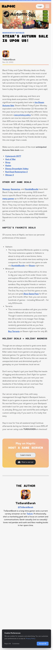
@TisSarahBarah (25, 507)
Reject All (7, 643)
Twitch (30, 514)
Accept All (42, 643)
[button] (46, 6)
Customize (15, 643)
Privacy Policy (30, 638)
